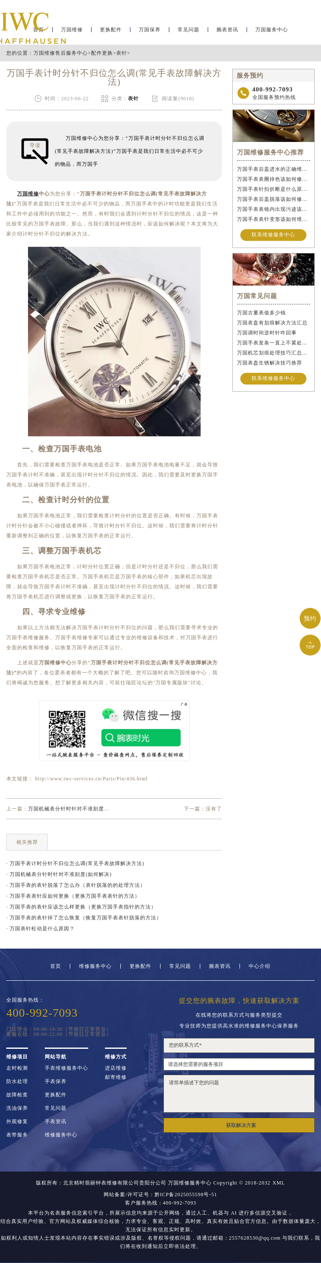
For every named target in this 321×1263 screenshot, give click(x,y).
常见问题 (188, 31)
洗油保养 (17, 1108)
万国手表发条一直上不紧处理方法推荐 (273, 343)
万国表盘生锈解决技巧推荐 (269, 363)
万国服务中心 (271, 31)
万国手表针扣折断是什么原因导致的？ (273, 189)
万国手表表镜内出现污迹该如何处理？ (273, 209)
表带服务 (17, 1134)
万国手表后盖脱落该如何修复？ (273, 199)
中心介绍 (259, 966)
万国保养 (149, 31)
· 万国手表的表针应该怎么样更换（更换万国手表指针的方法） (81, 907)
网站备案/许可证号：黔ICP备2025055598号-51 (160, 1194)
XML (279, 1182)
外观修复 (17, 1121)
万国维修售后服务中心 (60, 53)
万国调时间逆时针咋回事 (267, 333)
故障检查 (17, 1094)
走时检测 (17, 1068)
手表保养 (55, 1081)
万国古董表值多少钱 (261, 313)
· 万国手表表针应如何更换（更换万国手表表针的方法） (73, 896)
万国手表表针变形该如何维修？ (273, 219)
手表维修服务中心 (66, 1068)
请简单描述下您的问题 (238, 1094)
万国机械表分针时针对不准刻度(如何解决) (79, 809)
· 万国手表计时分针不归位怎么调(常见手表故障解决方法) (75, 863)
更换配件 (111, 31)
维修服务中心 (95, 966)
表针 (121, 53)
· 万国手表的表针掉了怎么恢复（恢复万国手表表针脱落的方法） (84, 918)
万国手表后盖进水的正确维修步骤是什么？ (273, 169)
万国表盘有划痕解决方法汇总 (272, 323)
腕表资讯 (227, 31)
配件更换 (102, 53)
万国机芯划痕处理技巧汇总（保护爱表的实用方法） (273, 353)
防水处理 (17, 1081)
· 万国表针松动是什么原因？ (40, 928)
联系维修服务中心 (273, 235)
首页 (55, 966)
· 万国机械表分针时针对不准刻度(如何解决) (59, 874)
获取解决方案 (241, 1125)
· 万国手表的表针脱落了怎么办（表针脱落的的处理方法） (75, 885)
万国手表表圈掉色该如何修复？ (273, 179)
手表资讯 (55, 1121)
